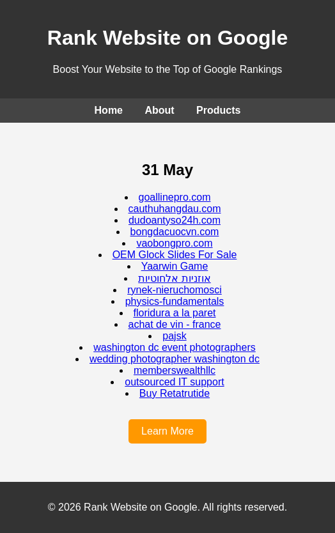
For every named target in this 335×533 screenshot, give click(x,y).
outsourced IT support (174, 381)
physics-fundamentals (174, 301)
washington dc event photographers (174, 347)
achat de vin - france (175, 324)
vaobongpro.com (174, 243)
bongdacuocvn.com (174, 231)
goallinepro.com (175, 197)
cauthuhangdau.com (175, 208)
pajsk (174, 335)
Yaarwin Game (174, 266)
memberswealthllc (174, 370)
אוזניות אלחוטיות (174, 278)
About (159, 110)
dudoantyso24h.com (175, 220)
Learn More (167, 431)
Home (109, 110)
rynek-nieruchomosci (174, 289)
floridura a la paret (175, 312)
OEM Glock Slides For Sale (175, 254)
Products (218, 110)
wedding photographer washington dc (175, 358)
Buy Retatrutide (174, 393)
